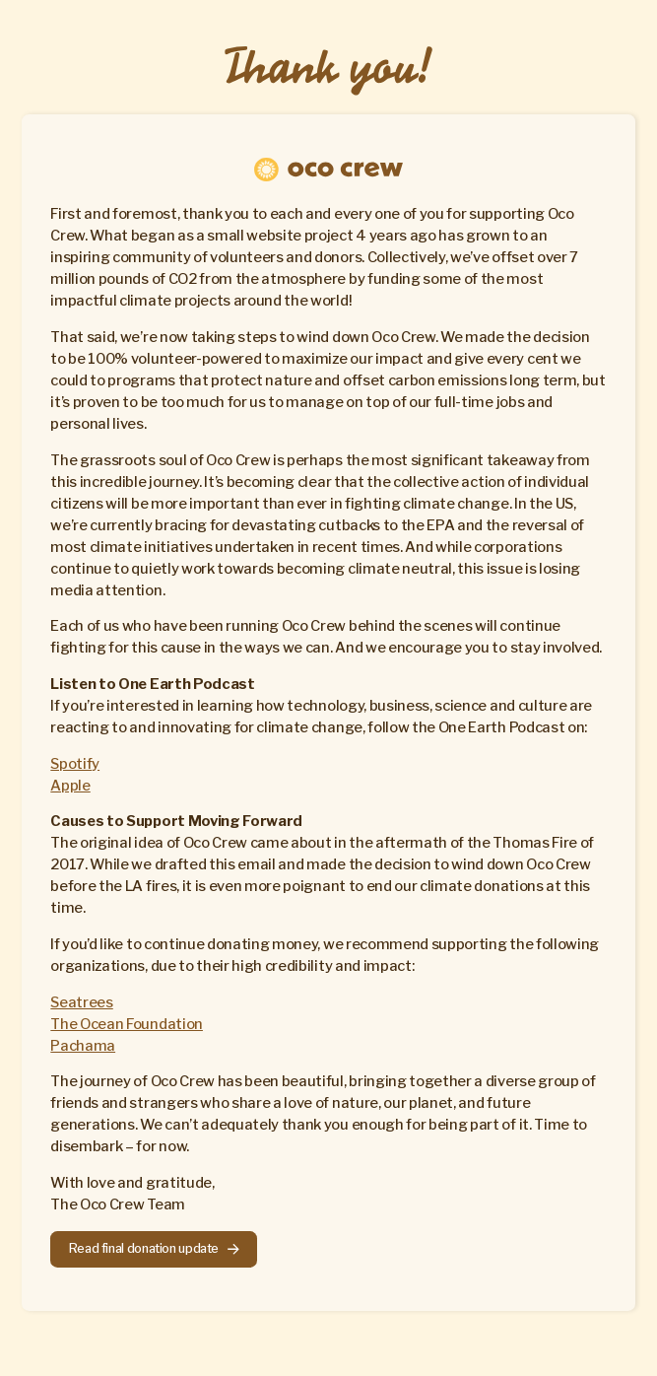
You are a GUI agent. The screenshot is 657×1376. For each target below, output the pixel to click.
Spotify (74, 764)
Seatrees (81, 1002)
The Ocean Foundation (126, 1024)
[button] (153, 1249)
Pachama (82, 1046)
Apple (70, 785)
